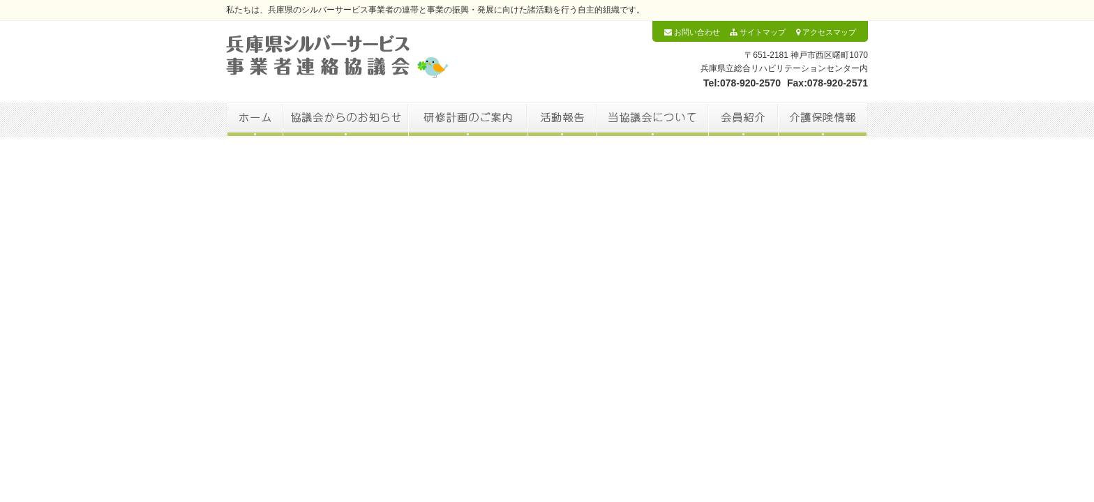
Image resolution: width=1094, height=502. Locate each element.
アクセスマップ (826, 32)
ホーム (254, 119)
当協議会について (652, 119)
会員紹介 (743, 119)
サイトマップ (758, 32)
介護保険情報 (823, 119)
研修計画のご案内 (467, 119)
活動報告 (562, 119)
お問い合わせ (692, 32)
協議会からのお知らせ (345, 119)
